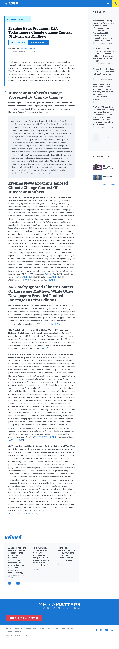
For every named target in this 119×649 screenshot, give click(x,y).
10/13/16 (46, 173)
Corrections (31, 628)
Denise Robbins (28, 49)
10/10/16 (19, 440)
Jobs (56, 628)
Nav (107, 3)
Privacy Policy (67, 628)
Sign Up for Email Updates (24, 618)
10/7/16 (50, 324)
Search (115, 3)
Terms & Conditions (14, 631)
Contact (18, 628)
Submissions (45, 628)
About (8, 628)
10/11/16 (47, 274)
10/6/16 (45, 437)
